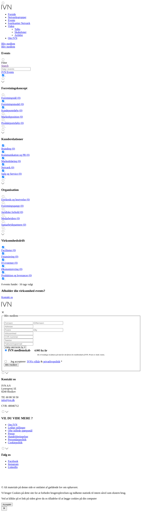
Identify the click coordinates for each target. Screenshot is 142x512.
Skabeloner (20, 32)
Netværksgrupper (17, 17)
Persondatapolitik (17, 439)
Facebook (13, 461)
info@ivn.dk (8, 400)
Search (5, 65)
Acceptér (7, 504)
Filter (4, 62)
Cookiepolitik (15, 442)
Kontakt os (7, 297)
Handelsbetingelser (18, 436)
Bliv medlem (8, 43)
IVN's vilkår (33, 361)
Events (11, 20)
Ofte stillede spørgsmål (20, 430)
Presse (11, 433)
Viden (11, 26)
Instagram (13, 464)
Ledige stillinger (16, 427)
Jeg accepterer (16, 361)
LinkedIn (13, 467)
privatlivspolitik (51, 361)
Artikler (19, 35)
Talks (17, 29)
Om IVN (12, 38)
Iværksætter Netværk (19, 23)
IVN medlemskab (19, 350)
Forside (12, 14)
